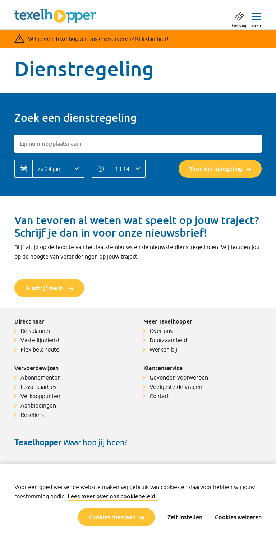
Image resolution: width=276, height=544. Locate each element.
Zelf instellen (184, 517)
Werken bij (163, 349)
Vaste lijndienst (40, 340)
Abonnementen (40, 377)
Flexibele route (39, 349)
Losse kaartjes (38, 386)
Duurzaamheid (168, 340)
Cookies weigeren (238, 517)
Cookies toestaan (116, 517)
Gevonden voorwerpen (179, 377)
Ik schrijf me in (49, 288)
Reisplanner (35, 330)
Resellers (32, 415)
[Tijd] (127, 168)
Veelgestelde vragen (176, 386)
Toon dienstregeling (220, 168)
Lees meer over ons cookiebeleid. (112, 496)
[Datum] (58, 168)
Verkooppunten (40, 396)
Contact (159, 396)
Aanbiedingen (38, 405)
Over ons (161, 330)
